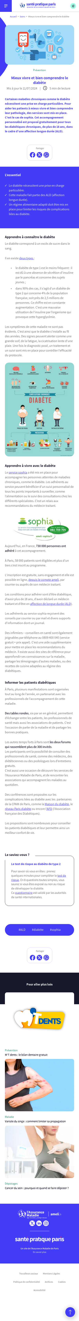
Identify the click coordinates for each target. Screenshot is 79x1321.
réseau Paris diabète (18, 809)
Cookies (62, 1282)
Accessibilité (39, 1290)
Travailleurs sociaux (28, 1273)
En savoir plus (39, 1252)
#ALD (22, 930)
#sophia (55, 930)
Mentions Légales (51, 1273)
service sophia (18, 472)
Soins (22, 16)
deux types (26, 258)
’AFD (49, 809)
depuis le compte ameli (43, 580)
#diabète (38, 930)
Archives (49, 1282)
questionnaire (24, 893)
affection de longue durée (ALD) (51, 604)
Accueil (13, 16)
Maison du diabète (57, 804)
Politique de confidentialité (26, 1282)
